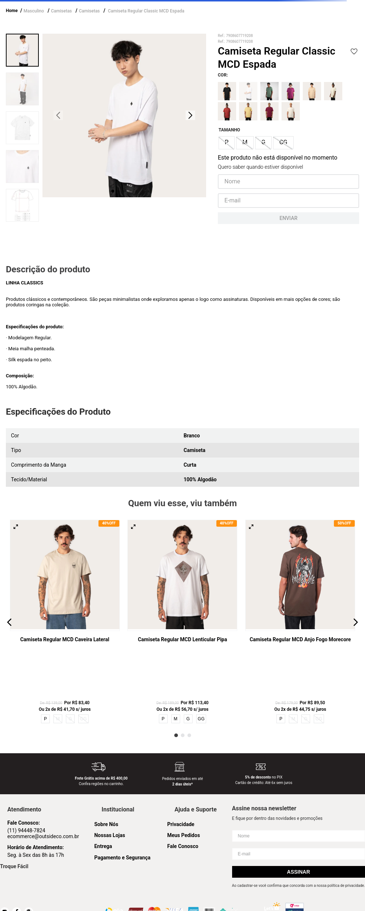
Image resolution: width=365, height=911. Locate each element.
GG (201, 665)
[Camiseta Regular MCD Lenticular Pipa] (182, 596)
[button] (227, 142)
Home (12, 10)
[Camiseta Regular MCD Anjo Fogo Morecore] (300, 596)
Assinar (298, 819)
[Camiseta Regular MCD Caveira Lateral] (65, 596)
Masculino (33, 11)
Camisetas (61, 11)
